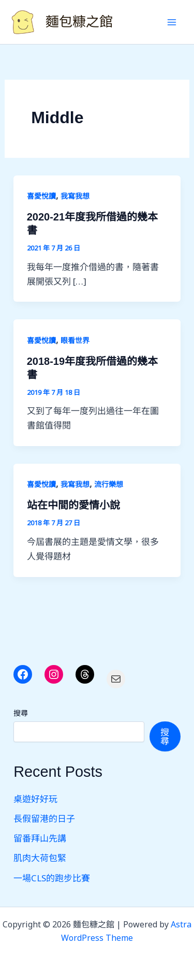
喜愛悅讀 (41, 196)
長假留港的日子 (44, 818)
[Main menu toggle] (172, 22)
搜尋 (20, 713)
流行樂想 (108, 484)
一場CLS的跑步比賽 (51, 878)
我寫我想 (75, 196)
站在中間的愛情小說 (73, 505)
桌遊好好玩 (35, 799)
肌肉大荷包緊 (39, 858)
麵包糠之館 (79, 21)
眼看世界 (75, 340)
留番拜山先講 (39, 838)
